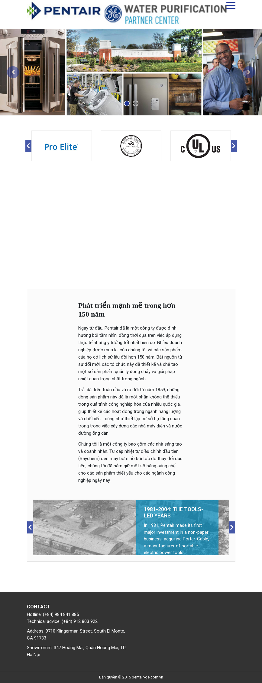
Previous (28, 146)
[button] (13, 72)
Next (234, 146)
